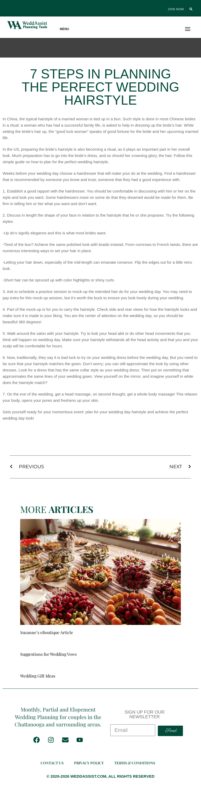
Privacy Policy (89, 762)
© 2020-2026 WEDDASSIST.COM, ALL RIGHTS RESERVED (101, 776)
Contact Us (52, 762)
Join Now (176, 9)
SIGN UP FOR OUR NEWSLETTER (145, 714)
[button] (191, 9)
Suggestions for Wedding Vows (48, 654)
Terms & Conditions (134, 762)
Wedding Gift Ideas (37, 676)
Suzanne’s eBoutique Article (46, 632)
